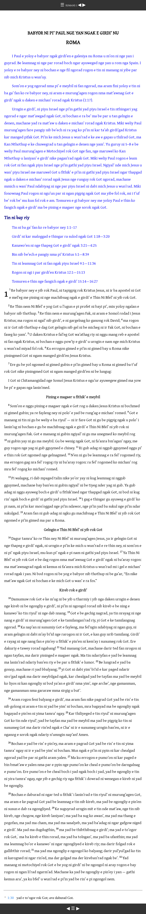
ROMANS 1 (72, 5)
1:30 (11, 898)
